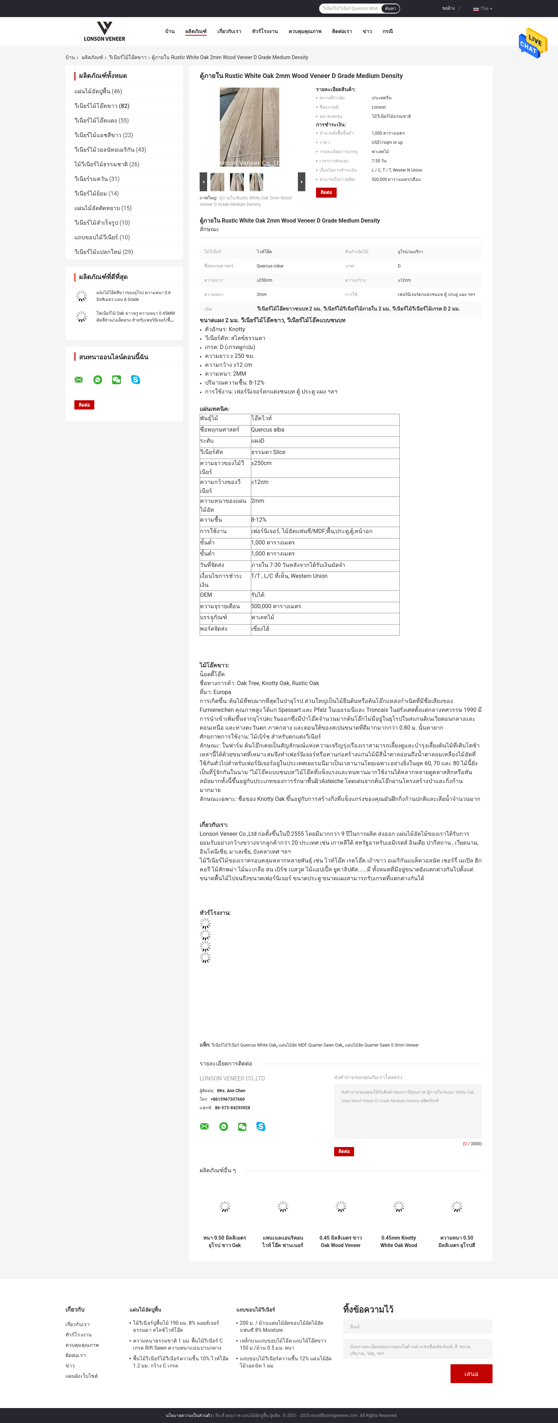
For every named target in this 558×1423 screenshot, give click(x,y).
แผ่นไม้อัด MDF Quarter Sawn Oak (310, 1045)
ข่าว (367, 31)
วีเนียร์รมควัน (91, 179)
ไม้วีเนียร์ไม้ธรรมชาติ (101, 164)
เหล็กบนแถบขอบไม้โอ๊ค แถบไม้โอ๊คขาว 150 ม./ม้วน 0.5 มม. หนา (283, 1344)
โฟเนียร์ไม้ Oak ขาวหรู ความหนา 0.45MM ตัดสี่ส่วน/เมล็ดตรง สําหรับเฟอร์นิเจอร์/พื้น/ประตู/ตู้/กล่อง (135, 320)
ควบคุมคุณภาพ (305, 31)
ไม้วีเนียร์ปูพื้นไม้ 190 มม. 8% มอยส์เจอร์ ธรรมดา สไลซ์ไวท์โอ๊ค (176, 1326)
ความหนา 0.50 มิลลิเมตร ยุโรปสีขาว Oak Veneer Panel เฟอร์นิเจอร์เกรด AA (456, 1242)
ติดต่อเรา (342, 31)
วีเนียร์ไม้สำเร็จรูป (96, 222)
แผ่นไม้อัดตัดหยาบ (97, 208)
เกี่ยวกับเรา (229, 31)
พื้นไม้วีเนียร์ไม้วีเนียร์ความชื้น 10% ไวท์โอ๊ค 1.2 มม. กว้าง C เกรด (180, 1362)
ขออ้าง (448, 8)
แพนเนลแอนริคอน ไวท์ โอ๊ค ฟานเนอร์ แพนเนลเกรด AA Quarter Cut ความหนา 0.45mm (282, 1242)
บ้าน (170, 31)
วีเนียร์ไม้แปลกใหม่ (97, 252)
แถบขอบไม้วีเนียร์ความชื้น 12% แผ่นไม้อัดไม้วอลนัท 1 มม (286, 1362)
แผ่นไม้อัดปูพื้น (92, 91)
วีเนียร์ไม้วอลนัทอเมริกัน (104, 149)
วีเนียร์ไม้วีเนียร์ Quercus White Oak (244, 1045)
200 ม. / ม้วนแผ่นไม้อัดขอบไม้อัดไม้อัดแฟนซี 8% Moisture (282, 1326)
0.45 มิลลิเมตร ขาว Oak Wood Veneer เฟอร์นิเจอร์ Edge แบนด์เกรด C (341, 1242)
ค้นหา (390, 8)
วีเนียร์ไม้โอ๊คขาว (128, 57)
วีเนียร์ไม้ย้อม (90, 193)
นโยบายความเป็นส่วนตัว (189, 1415)
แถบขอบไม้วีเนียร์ (96, 237)
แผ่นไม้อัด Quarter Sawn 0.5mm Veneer (382, 1045)
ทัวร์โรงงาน (265, 31)
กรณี (388, 31)
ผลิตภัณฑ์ (196, 31)
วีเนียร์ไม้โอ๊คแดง (95, 120)
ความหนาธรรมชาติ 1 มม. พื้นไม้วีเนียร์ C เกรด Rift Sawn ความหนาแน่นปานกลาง (178, 1344)
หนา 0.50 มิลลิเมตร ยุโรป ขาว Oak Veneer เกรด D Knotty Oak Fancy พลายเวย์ (224, 1242)
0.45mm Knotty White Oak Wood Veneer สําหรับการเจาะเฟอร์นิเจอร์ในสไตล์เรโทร (399, 1242)
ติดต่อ (326, 192)
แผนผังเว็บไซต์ (81, 1376)
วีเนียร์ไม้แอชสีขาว (97, 135)
